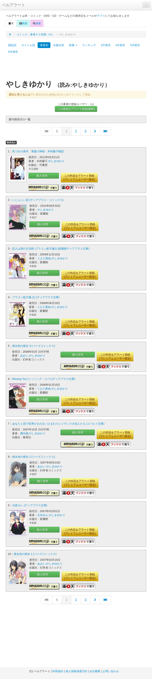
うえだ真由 (44, 258)
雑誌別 (12, 45)
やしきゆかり (56, 161)
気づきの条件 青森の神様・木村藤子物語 (38, 151)
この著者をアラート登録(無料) (75, 108)
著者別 (44, 45)
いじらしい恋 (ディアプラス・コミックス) (38, 200)
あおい (24, 355)
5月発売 (135, 45)
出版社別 (58, 45)
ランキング (89, 45)
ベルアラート (13, 5)
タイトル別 (28, 45)
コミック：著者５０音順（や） (35, 34)
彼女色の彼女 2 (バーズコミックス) (33, 456)
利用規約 (57, 671)
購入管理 (41, 175)
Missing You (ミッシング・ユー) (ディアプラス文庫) (43, 378)
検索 (37, 23)
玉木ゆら (42, 515)
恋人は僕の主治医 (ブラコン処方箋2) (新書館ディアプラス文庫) (50, 248)
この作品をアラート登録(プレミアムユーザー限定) (79, 177)
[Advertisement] (76, 68)
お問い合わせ (111, 671)
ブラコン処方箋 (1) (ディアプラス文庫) (36, 297)
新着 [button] (73, 45)
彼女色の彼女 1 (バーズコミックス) (35, 553)
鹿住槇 (24, 433)
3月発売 (106, 45)
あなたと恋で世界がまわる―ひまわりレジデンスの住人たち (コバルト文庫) (58, 423)
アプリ (101, 15)
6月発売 (13, 51)
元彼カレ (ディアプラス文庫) (29, 505)
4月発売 (120, 45)
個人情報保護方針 (76, 671)
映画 (23, 23)
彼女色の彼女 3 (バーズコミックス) (33, 345)
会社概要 (94, 671)
